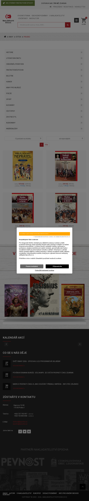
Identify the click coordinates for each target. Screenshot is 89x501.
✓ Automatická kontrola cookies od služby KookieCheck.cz (51, 236)
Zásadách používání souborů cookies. (49, 258)
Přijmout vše (57, 266)
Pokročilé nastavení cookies (44, 270)
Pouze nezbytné (32, 266)
